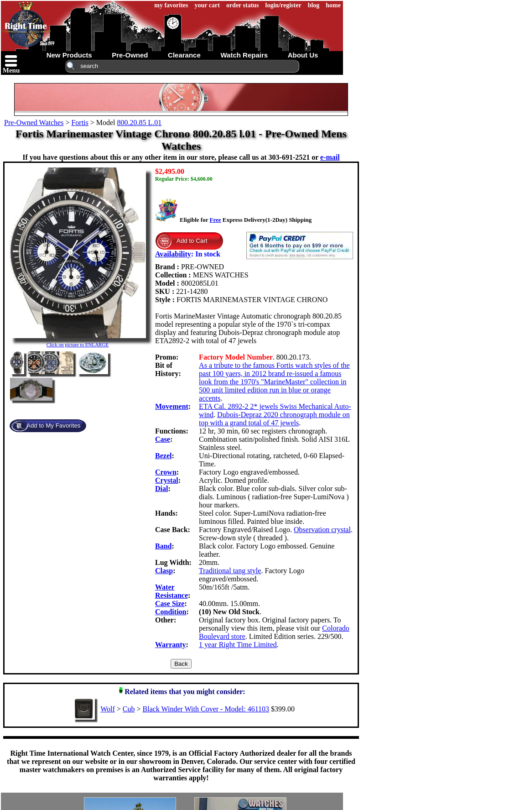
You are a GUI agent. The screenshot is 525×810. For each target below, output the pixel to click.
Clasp (164, 571)
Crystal (166, 480)
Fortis (79, 122)
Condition (170, 612)
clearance (184, 55)
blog (314, 5)
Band (163, 546)
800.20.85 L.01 (139, 122)
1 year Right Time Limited (238, 644)
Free (215, 219)
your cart (207, 5)
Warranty (170, 644)
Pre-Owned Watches (33, 122)
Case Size (169, 603)
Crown (166, 472)
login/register (283, 5)
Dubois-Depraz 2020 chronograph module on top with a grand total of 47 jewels (274, 419)
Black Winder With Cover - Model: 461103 (206, 709)
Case (162, 439)
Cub (129, 709)
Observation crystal (322, 529)
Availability (173, 254)
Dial (161, 488)
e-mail (330, 157)
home (333, 5)
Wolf (107, 709)
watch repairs (244, 55)
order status (242, 5)
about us (303, 55)
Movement (171, 406)
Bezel (163, 456)
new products (69, 55)
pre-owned (130, 55)
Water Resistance (171, 591)
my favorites (171, 5)
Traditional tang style (230, 571)
